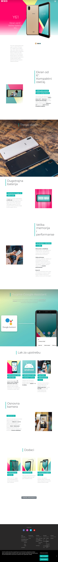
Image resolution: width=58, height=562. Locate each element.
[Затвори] (56, 556)
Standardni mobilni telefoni (26, 541)
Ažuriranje (40, 538)
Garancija (37, 545)
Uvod (30, 538)
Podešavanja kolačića (44, 553)
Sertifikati (23, 547)
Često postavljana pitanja (38, 540)
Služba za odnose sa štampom (48, 541)
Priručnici (40, 540)
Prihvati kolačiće (44, 559)
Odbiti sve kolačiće (44, 556)
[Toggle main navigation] (55, 1)
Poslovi (52, 538)
